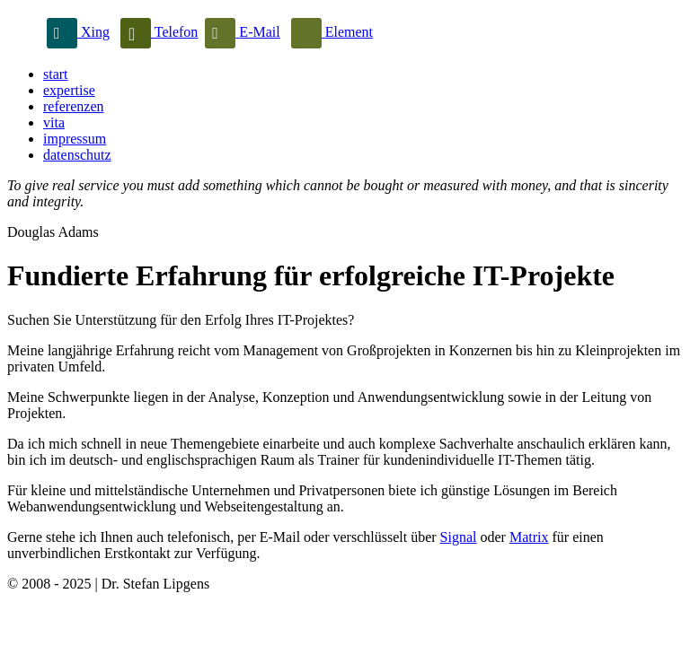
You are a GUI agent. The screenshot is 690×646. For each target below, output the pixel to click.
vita (54, 122)
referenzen (73, 106)
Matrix (529, 537)
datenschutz (77, 154)
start (55, 74)
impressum (74, 138)
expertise (69, 90)
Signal (458, 537)
